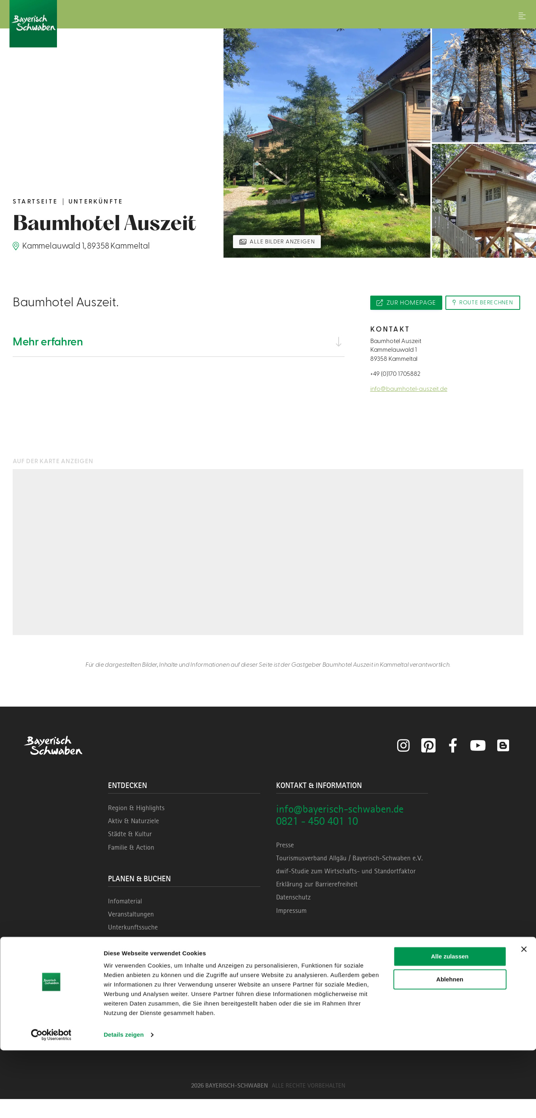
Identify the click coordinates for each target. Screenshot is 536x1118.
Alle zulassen (449, 1024)
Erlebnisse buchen (133, 959)
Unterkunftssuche (133, 946)
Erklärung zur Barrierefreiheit (317, 903)
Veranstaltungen (131, 933)
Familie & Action (131, 866)
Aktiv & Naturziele (133, 840)
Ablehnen (449, 1047)
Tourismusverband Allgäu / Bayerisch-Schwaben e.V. (349, 877)
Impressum (291, 929)
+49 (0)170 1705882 (395, 393)
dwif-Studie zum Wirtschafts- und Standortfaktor (346, 890)
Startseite (35, 201)
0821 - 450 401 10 (317, 840)
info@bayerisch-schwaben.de (339, 828)
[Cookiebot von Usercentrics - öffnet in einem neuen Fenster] (51, 1103)
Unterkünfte (95, 201)
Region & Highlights (136, 827)
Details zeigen (124, 1102)
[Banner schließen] (524, 1017)
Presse (285, 864)
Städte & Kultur (130, 853)
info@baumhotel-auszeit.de (408, 408)
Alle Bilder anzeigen (285, 241)
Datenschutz (293, 916)
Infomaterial (125, 920)
